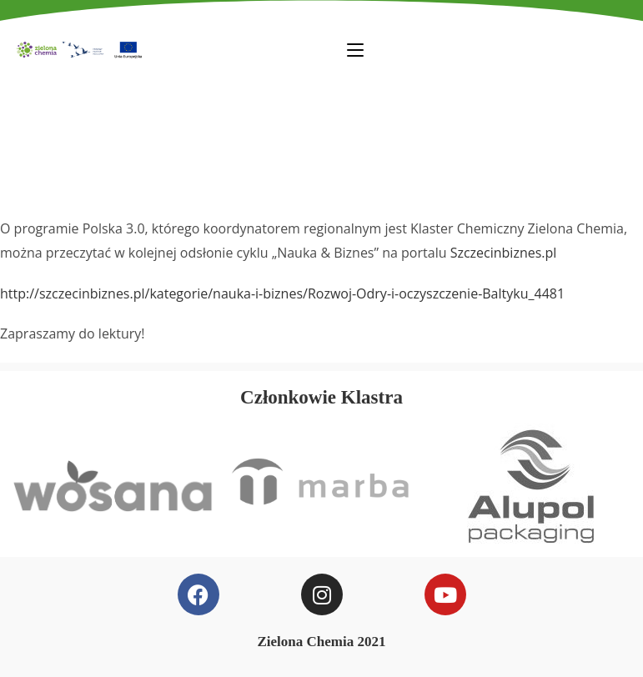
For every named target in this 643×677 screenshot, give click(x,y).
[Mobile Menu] (355, 49)
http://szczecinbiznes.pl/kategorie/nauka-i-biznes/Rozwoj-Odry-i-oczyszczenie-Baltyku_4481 (282, 293)
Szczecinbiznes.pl (503, 252)
